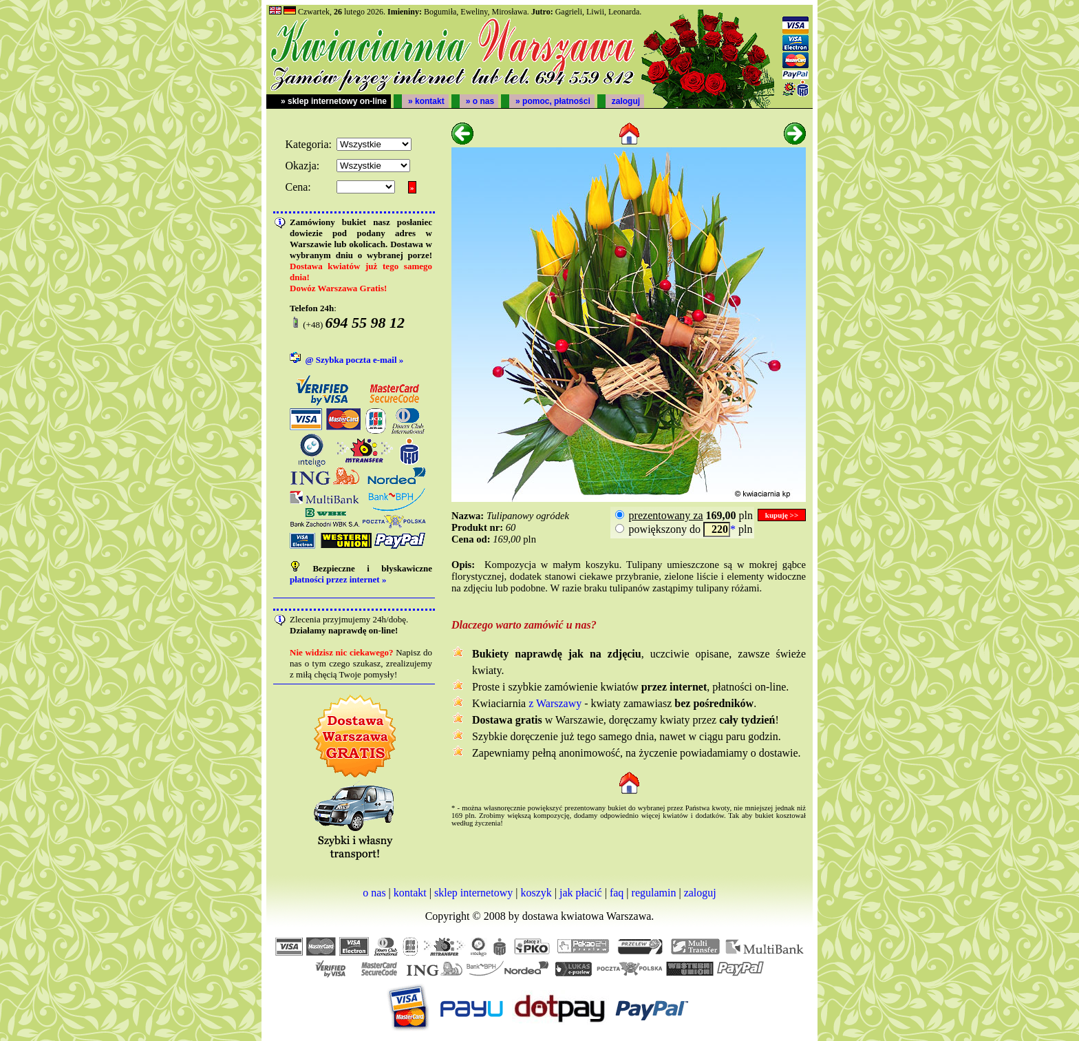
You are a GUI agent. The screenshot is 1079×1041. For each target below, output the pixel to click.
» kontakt (426, 101)
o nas (374, 892)
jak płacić (580, 892)
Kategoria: (308, 144)
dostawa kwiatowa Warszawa (587, 916)
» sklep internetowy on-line (334, 101)
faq (616, 892)
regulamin (654, 892)
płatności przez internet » (338, 579)
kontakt (410, 892)
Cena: (297, 187)
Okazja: (302, 165)
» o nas (480, 101)
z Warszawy (554, 703)
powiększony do (664, 529)
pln (689, 515)
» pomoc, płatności (552, 101)
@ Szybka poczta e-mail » (355, 360)
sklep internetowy (473, 892)
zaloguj (626, 101)
